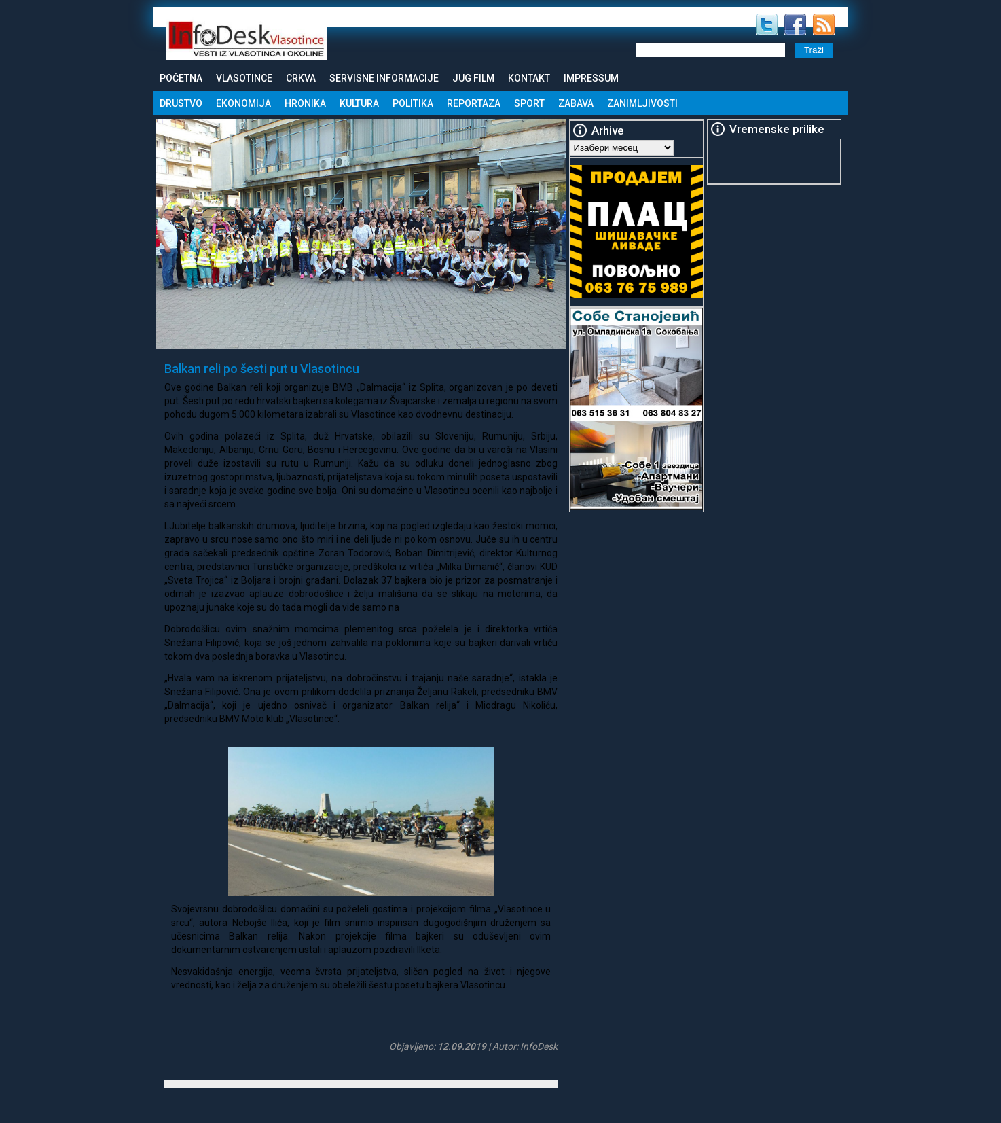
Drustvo (181, 103)
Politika (413, 103)
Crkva (301, 78)
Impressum (591, 78)
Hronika (305, 103)
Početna (181, 78)
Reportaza (473, 103)
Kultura (359, 103)
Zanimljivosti (642, 103)
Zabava (576, 103)
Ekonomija (243, 103)
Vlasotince (244, 78)
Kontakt (529, 78)
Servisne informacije (384, 78)
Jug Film (473, 78)
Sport (529, 103)
